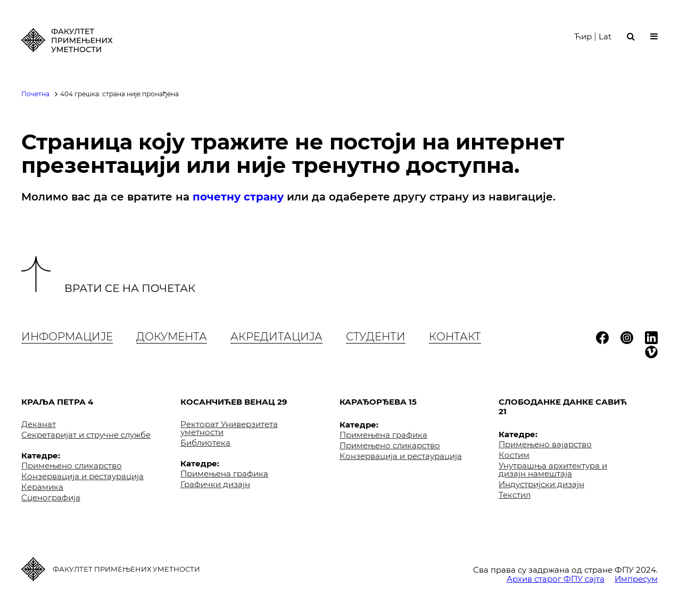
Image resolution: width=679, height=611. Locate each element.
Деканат (38, 424)
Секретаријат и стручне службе (86, 435)
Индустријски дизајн (541, 484)
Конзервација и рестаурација (82, 476)
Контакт (455, 336)
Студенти (375, 336)
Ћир (583, 36)
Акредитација (276, 336)
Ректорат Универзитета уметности (229, 428)
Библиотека (205, 443)
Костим (514, 455)
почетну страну (238, 196)
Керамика (42, 487)
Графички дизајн (215, 484)
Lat (605, 36)
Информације (67, 336)
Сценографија (50, 497)
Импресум (636, 579)
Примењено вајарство (545, 444)
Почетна (35, 94)
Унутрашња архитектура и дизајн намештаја (553, 470)
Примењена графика (224, 474)
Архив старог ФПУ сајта (556, 579)
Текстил (515, 495)
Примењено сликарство (71, 466)
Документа (171, 336)
